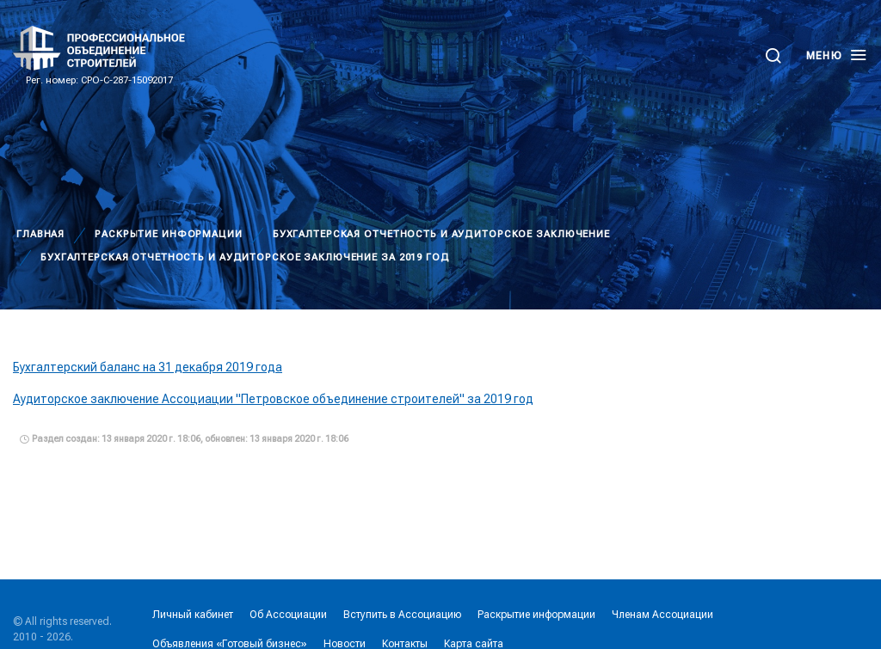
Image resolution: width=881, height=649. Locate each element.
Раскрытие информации (169, 234)
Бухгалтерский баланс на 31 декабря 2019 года (147, 367)
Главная (40, 234)
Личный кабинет (192, 615)
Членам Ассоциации (662, 615)
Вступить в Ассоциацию (402, 615)
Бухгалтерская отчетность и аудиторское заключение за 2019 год (245, 257)
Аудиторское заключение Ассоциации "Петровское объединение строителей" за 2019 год (273, 399)
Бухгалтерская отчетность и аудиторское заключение (441, 234)
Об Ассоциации (288, 615)
